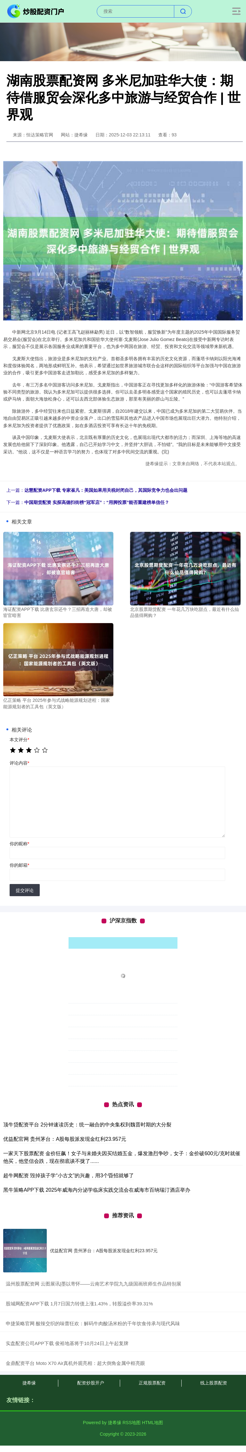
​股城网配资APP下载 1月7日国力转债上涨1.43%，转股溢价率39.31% (79, 1303)
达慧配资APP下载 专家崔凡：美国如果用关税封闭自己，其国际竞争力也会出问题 (105, 490)
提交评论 (25, 890)
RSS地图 (131, 1422)
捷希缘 (29, 1382)
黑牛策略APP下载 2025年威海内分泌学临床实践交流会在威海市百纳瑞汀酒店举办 (96, 1190)
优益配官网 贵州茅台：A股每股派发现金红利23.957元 (64, 1139)
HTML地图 (152, 1422)
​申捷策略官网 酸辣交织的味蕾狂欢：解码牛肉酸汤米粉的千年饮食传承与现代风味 (93, 1323)
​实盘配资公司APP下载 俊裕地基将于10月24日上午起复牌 (67, 1343)
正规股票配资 (152, 1382)
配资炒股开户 (90, 1382)
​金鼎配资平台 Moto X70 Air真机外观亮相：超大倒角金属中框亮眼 (75, 1363)
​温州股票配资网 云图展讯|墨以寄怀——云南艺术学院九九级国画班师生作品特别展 (93, 1283)
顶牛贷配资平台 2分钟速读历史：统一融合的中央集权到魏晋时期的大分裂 (87, 1124)
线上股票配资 (213, 1382)
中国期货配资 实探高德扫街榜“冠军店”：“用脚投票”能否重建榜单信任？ (96, 502)
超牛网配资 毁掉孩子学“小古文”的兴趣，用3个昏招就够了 (68, 1175)
